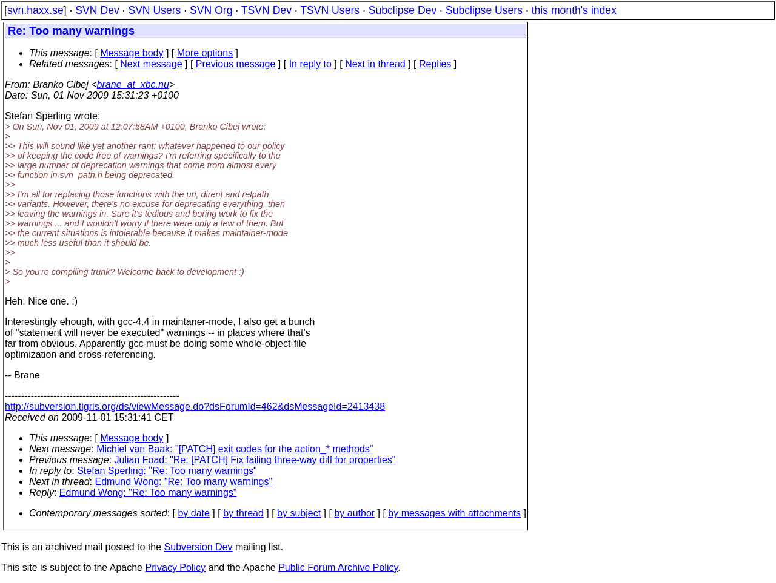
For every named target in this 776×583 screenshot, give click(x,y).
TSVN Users (330, 10)
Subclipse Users (484, 10)
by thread (243, 513)
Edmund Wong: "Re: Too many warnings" (184, 481)
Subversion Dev (198, 547)
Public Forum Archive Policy (338, 567)
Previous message (236, 64)
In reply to (310, 64)
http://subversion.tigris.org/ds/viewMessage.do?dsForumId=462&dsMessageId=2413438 (195, 406)
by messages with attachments (454, 513)
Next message (151, 64)
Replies (435, 64)
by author (354, 513)
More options (205, 53)
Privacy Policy (175, 567)
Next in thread (375, 64)
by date (193, 513)
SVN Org (211, 10)
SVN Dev (97, 10)
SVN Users (154, 10)
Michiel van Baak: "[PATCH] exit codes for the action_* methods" (234, 449)
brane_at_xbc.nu (133, 84)
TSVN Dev (266, 10)
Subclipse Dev (402, 10)
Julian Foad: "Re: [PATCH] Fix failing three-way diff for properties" (255, 460)
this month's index (574, 10)
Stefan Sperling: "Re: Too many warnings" (167, 471)
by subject (299, 513)
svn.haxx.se (35, 10)
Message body (131, 53)
